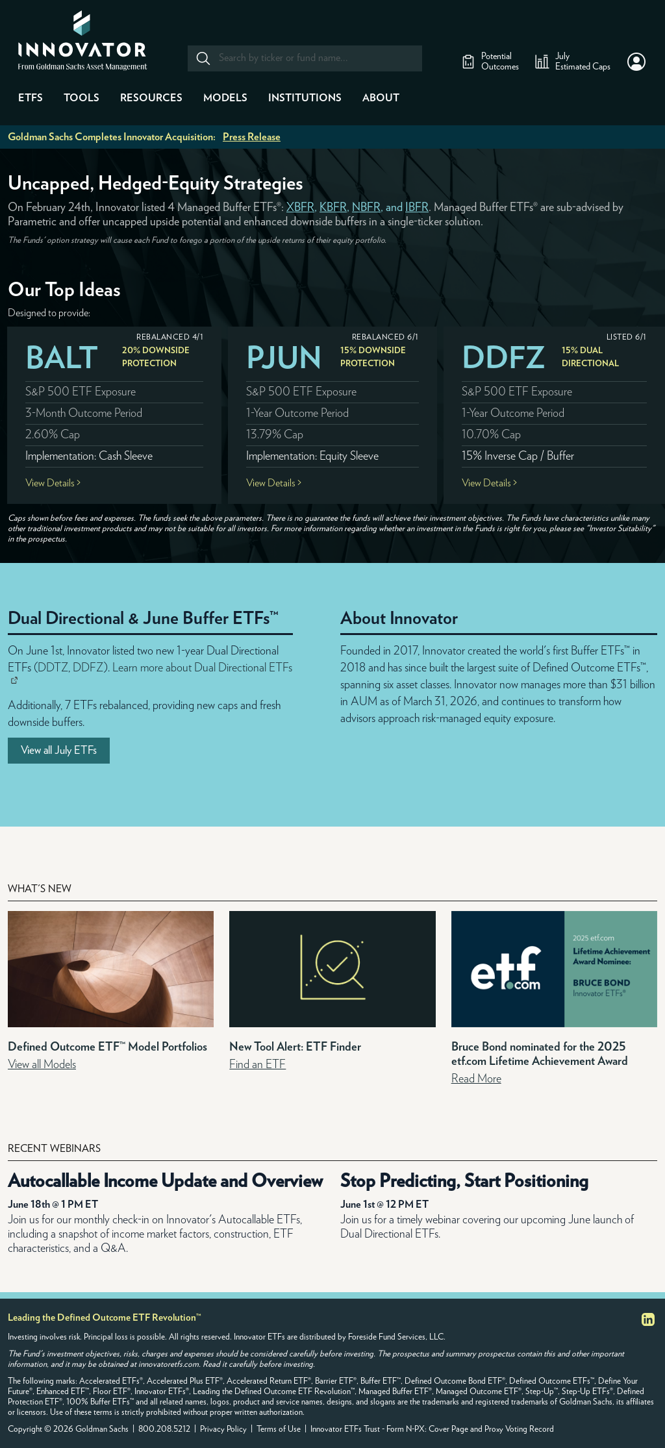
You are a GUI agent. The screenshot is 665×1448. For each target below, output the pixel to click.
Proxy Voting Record (519, 1429)
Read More (476, 1079)
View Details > (53, 483)
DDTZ (53, 668)
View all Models (42, 1065)
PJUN (284, 358)
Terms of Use (279, 1429)
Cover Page (448, 1429)
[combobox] (304, 58)
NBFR (366, 208)
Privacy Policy (223, 1429)
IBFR (417, 208)
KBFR (333, 208)
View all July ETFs (59, 750)
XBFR (300, 208)
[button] (636, 61)
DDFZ (504, 358)
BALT (61, 358)
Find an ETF (257, 1065)
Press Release (252, 137)
